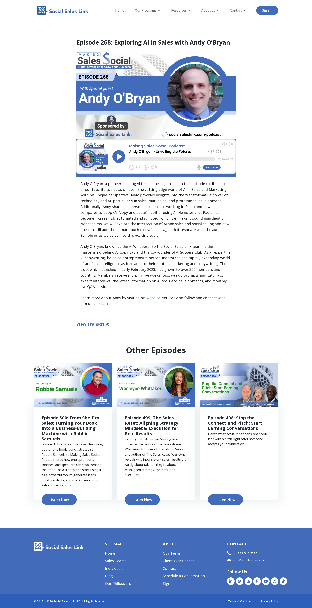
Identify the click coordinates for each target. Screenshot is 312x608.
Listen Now (59, 499)
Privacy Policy (269, 601)
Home (119, 11)
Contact (236, 11)
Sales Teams (115, 561)
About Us (208, 11)
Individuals (114, 569)
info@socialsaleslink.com (249, 560)
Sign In (267, 10)
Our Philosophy (118, 584)
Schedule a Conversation (184, 576)
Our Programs (145, 11)
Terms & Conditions (241, 601)
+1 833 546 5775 (245, 553)
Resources (179, 11)
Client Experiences (178, 561)
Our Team (171, 554)
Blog (109, 576)
